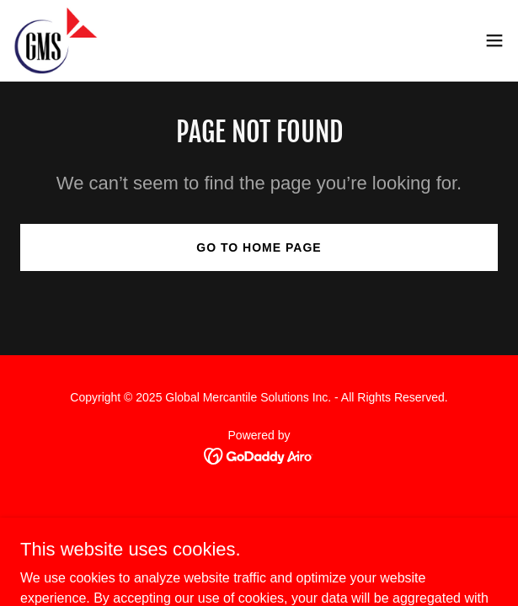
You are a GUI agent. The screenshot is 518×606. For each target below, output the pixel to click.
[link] (55, 40)
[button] (494, 40)
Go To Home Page (258, 247)
